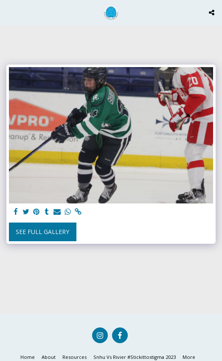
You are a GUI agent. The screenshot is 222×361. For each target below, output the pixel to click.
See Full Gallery (42, 232)
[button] (9, 12)
